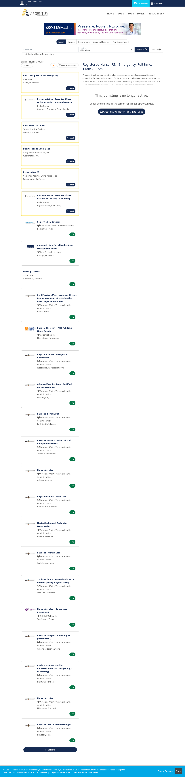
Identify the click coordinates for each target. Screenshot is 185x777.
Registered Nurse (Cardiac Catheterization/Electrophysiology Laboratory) (54, 668)
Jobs (121, 13)
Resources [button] (155, 13)
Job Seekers (141, 3)
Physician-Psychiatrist (48, 413)
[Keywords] (50, 49)
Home (110, 13)
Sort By (26, 65)
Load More (50, 749)
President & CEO (31, 172)
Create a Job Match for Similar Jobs (121, 111)
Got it (178, 771)
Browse (71, 42)
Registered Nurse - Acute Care (51, 496)
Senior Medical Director (48, 221)
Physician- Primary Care (48, 552)
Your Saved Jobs (120, 42)
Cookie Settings (165, 771)
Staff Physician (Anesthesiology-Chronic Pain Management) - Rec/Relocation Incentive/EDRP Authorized (57, 298)
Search (61, 42)
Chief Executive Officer (34, 125)
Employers (157, 3)
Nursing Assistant (32, 271)
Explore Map (84, 42)
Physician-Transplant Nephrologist (54, 724)
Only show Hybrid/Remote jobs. (39, 54)
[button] (156, 49)
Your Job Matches (101, 42)
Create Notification (67, 65)
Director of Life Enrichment (36, 148)
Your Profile (136, 13)
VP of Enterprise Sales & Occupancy (40, 75)
